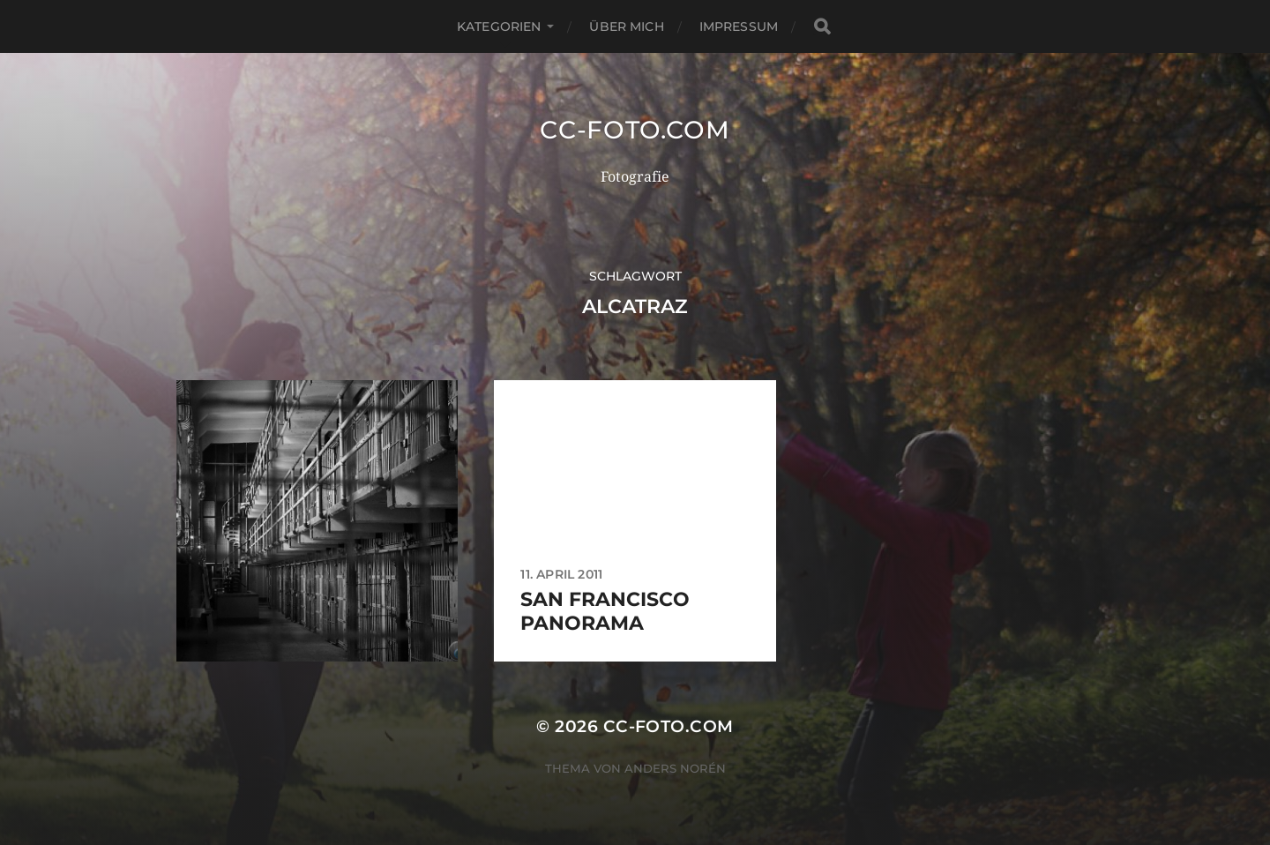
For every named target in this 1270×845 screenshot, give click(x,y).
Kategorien (499, 26)
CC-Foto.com (635, 130)
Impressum (738, 26)
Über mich (626, 26)
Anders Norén (675, 768)
